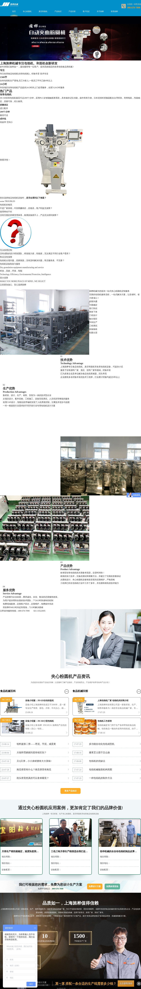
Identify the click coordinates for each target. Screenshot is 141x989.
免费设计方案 (95, 886)
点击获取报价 (125, 983)
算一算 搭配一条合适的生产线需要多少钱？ (85, 983)
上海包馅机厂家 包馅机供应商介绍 (113, 701)
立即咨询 (4, 611)
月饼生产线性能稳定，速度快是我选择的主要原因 (21, 851)
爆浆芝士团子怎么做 (99, 752)
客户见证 (86, 11)
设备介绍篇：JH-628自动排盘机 (39, 701)
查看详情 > (5, 160)
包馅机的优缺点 (97, 761)
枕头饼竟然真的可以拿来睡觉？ (33, 778)
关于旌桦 (100, 11)
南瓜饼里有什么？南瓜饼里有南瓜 (34, 769)
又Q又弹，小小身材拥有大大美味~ (34, 761)
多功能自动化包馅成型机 (101, 744)
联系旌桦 (114, 11)
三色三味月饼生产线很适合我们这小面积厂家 (70, 851)
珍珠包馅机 (6, 94)
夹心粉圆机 (27, 11)
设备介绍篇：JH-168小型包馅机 (39, 721)
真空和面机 (43, 11)
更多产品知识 (70, 791)
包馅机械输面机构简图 (100, 769)
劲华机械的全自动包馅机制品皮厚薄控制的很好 (119, 851)
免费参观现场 (112, 886)
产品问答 (72, 11)
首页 (14, 11)
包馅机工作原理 (105, 721)
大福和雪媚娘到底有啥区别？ (32, 752)
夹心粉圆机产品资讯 (70, 676)
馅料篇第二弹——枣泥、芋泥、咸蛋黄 (36, 744)
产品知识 (58, 11)
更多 (66, 691)
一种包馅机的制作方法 (100, 778)
